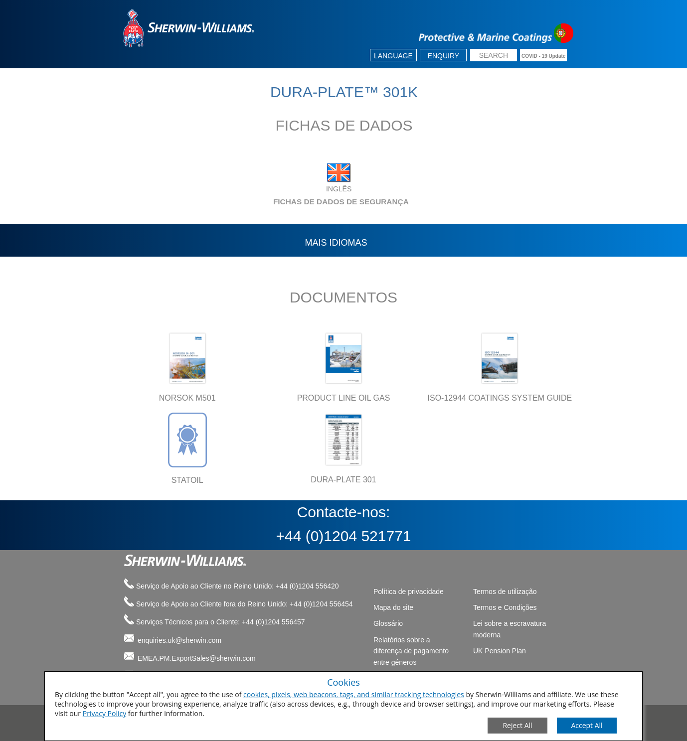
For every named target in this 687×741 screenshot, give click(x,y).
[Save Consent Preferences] (587, 726)
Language (393, 56)
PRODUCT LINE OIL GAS (343, 398)
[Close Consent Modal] (517, 726)
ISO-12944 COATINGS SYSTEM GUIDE (500, 398)
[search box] (493, 56)
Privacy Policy (104, 713)
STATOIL (187, 480)
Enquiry (444, 56)
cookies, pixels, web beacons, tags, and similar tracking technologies (353, 694)
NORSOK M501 (187, 398)
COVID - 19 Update (543, 56)
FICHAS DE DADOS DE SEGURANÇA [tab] (263, 201)
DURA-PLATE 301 (343, 479)
